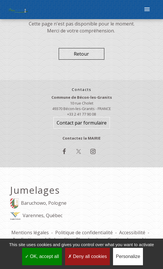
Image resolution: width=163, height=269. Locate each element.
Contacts (82, 89)
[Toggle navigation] (147, 9)
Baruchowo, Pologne (38, 203)
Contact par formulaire (82, 123)
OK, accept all (42, 256)
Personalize (128, 256)
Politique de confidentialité (84, 232)
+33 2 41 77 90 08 (81, 114)
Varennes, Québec (36, 216)
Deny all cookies (87, 256)
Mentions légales (30, 232)
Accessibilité (132, 232)
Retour (81, 54)
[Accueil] (18, 9)
